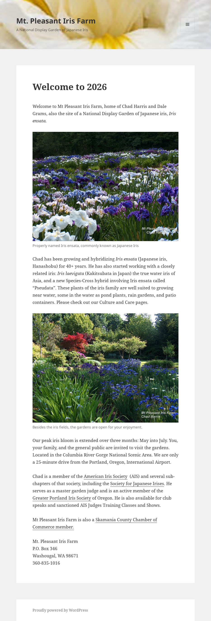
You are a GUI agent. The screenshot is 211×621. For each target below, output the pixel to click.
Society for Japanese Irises (137, 483)
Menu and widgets (188, 31)
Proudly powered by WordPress (60, 610)
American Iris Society (105, 476)
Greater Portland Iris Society (62, 498)
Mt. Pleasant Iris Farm (56, 21)
